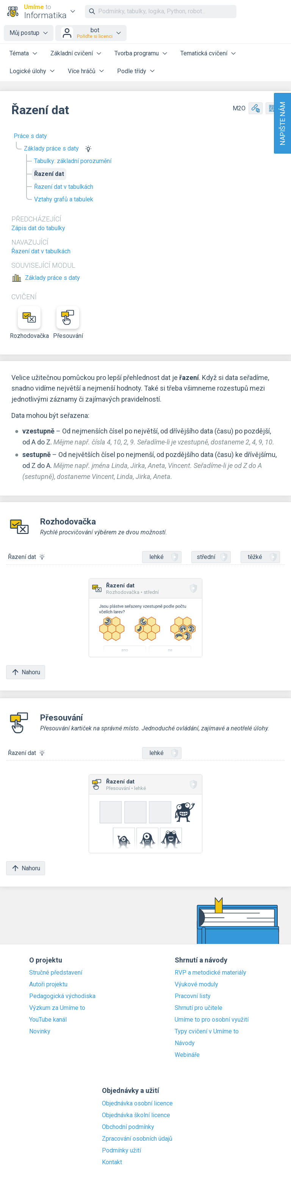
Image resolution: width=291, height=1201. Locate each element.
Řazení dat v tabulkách (63, 186)
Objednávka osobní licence (137, 1103)
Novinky (39, 1031)
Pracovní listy (193, 996)
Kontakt (112, 1162)
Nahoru (25, 672)
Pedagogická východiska (62, 996)
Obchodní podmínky (128, 1127)
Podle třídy (131, 71)
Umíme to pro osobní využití (212, 1019)
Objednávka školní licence (136, 1115)
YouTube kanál (48, 1019)
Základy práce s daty (51, 148)
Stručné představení (55, 972)
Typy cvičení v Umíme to (207, 1031)
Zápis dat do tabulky (38, 228)
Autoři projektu (48, 984)
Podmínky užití (121, 1150)
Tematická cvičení (203, 53)
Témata (19, 53)
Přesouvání (68, 322)
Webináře (187, 1055)
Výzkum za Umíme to (57, 1008)
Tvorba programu (136, 53)
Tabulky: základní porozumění (72, 161)
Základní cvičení (71, 53)
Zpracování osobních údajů (137, 1138)
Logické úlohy (27, 71)
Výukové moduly (196, 984)
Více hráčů (81, 71)
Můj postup (24, 32)
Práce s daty (30, 136)
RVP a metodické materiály (210, 972)
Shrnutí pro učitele (198, 1008)
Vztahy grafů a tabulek (63, 199)
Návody (185, 1043)
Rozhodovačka (29, 322)
